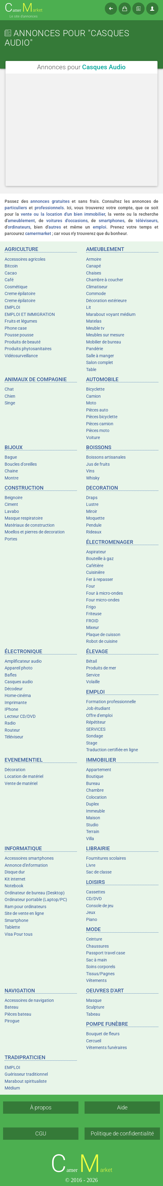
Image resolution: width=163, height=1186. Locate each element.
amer (24, 7)
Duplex (92, 803)
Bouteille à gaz (100, 558)
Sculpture (95, 1007)
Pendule (93, 525)
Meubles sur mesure (105, 334)
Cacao (11, 273)
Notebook (14, 885)
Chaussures (97, 946)
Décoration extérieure (106, 300)
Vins (90, 470)
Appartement (98, 769)
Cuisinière (95, 572)
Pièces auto (97, 409)
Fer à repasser (99, 579)
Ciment (11, 504)
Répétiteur (96, 722)
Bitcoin (11, 265)
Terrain (92, 831)
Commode (96, 293)
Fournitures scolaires (106, 858)
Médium (12, 1088)
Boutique (94, 776)
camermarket (38, 233)
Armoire (93, 259)
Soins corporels (100, 966)
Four (90, 586)
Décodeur (14, 688)
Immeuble (95, 811)
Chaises (93, 273)
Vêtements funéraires (106, 1047)
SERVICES (95, 729)
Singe (10, 402)
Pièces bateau (18, 1014)
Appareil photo (18, 667)
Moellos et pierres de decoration (35, 531)
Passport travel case (105, 952)
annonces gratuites (50, 201)
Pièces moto (97, 430)
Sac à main (96, 959)
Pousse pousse (19, 334)
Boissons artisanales (106, 457)
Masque (93, 1000)
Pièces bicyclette (101, 416)
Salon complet (99, 362)
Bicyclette (95, 389)
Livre (90, 865)
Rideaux (93, 531)
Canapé (93, 265)
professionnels (49, 207)
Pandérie (94, 348)
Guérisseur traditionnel (26, 1074)
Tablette (12, 927)
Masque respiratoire (24, 518)
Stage (91, 743)
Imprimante (16, 702)
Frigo (91, 606)
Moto (91, 402)
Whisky (93, 478)
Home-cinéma (18, 695)
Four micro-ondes (102, 599)
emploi (99, 227)
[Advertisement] (81, 130)
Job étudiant (98, 708)
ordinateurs (19, 227)
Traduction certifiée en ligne (112, 749)
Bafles (11, 675)
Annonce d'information (26, 865)
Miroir (91, 511)
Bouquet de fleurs (102, 1033)
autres (54, 227)
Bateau (11, 1007)
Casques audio (19, 681)
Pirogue (12, 1020)
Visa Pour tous (18, 934)
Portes (11, 538)
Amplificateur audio (23, 661)
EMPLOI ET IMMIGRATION (30, 314)
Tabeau (93, 1014)
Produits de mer (101, 667)
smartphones (111, 220)
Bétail (91, 661)
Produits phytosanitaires (28, 348)
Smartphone (16, 920)
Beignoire (13, 497)
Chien (10, 396)
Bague (11, 457)
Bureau (93, 783)
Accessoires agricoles (25, 259)
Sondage (94, 735)
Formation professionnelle (111, 701)
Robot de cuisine (101, 641)
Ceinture (94, 939)
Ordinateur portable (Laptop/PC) (36, 899)
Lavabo (12, 511)
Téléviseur (14, 736)
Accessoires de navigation (29, 1000)
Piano (91, 919)
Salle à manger (100, 355)
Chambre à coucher (104, 279)
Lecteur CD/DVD (20, 716)
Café (9, 279)
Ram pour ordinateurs (25, 906)
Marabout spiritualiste (26, 1081)
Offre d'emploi (99, 715)
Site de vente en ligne (24, 913)
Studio (92, 824)
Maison (93, 817)
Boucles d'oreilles (21, 464)
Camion (93, 396)
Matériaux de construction (30, 525)
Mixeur (92, 627)
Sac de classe (99, 872)
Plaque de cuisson (103, 634)
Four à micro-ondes (104, 593)
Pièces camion (99, 423)
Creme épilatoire (20, 293)
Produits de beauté (22, 341)
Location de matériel (24, 776)
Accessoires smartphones (29, 858)
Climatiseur (97, 286)
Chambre (95, 790)
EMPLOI (12, 307)
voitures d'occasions (67, 220)
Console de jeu (99, 905)
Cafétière (94, 565)
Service (93, 675)
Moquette (95, 518)
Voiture (93, 437)
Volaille (93, 681)
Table (91, 369)
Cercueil (93, 1040)
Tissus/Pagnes (100, 973)
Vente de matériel (21, 783)
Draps (91, 497)
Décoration (15, 769)
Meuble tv (95, 328)
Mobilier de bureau (103, 341)
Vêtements (96, 980)
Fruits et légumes (21, 321)
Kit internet (15, 879)
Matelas (93, 321)
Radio (10, 723)
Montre (11, 478)
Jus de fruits (98, 464)
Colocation (96, 797)
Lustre (92, 504)
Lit (88, 307)
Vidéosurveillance (21, 355)
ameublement (21, 220)
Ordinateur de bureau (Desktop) (35, 892)
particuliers (16, 207)
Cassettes (95, 891)
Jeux (90, 912)
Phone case (16, 328)
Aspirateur (96, 551)
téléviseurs (146, 220)
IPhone (11, 709)
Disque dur (15, 872)
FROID (92, 620)
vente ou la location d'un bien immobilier (63, 214)
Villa (90, 838)
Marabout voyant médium (110, 314)
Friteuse (93, 613)
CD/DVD (94, 898)
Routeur (12, 730)
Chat (9, 389)
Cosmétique (16, 286)
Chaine (11, 470)
